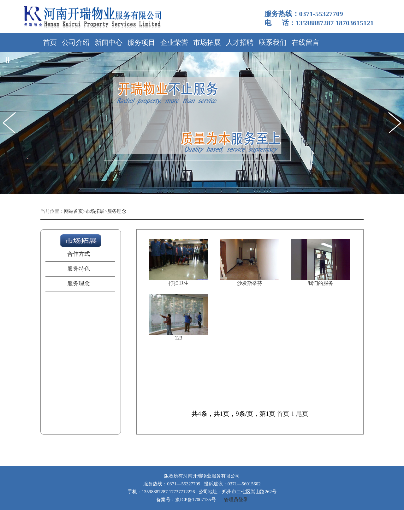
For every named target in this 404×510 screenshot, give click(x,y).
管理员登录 (236, 499)
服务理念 (116, 211)
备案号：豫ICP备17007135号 (186, 499)
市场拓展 (95, 211)
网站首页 (73, 211)
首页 (283, 413)
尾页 (302, 413)
